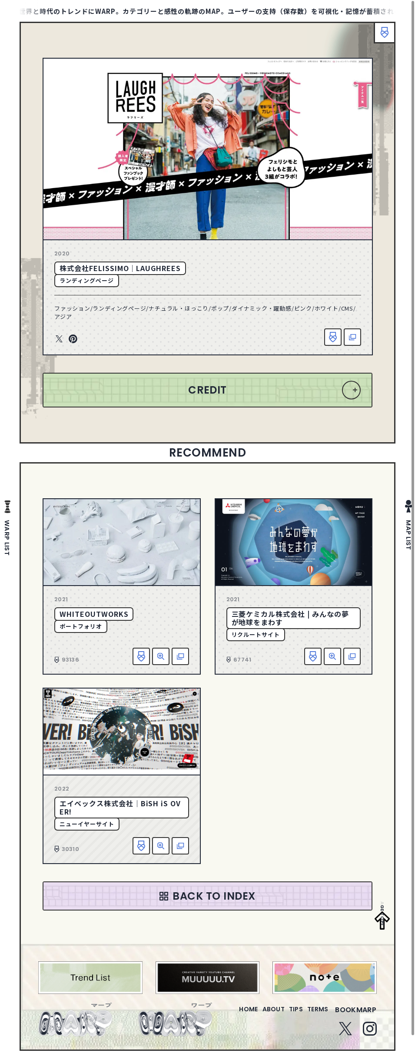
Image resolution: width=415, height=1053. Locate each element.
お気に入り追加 (333, 337)
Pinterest (73, 339)
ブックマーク (380, 37)
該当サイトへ (352, 337)
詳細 (160, 656)
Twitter (59, 339)
